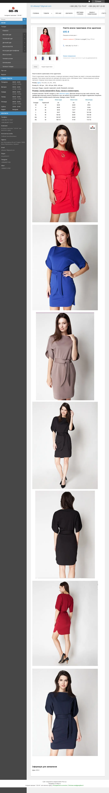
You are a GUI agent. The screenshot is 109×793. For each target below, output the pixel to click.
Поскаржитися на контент (60, 785)
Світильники (7, 62)
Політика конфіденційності (76, 785)
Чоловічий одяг (8, 38)
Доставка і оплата (80, 13)
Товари (3, 27)
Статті (104, 13)
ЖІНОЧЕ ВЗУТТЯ (8, 46)
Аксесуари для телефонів (11, 50)
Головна (36, 13)
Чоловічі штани (8, 58)
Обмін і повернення (92, 13)
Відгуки (3, 74)
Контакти (69, 13)
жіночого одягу (64, 93)
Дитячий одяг (7, 42)
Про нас (3, 70)
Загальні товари (8, 66)
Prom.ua (64, 781)
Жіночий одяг (7, 34)
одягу (39, 82)
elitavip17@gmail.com (8, 150)
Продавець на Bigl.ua (54, 783)
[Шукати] (25, 19)
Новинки (5, 30)
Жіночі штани (7, 54)
